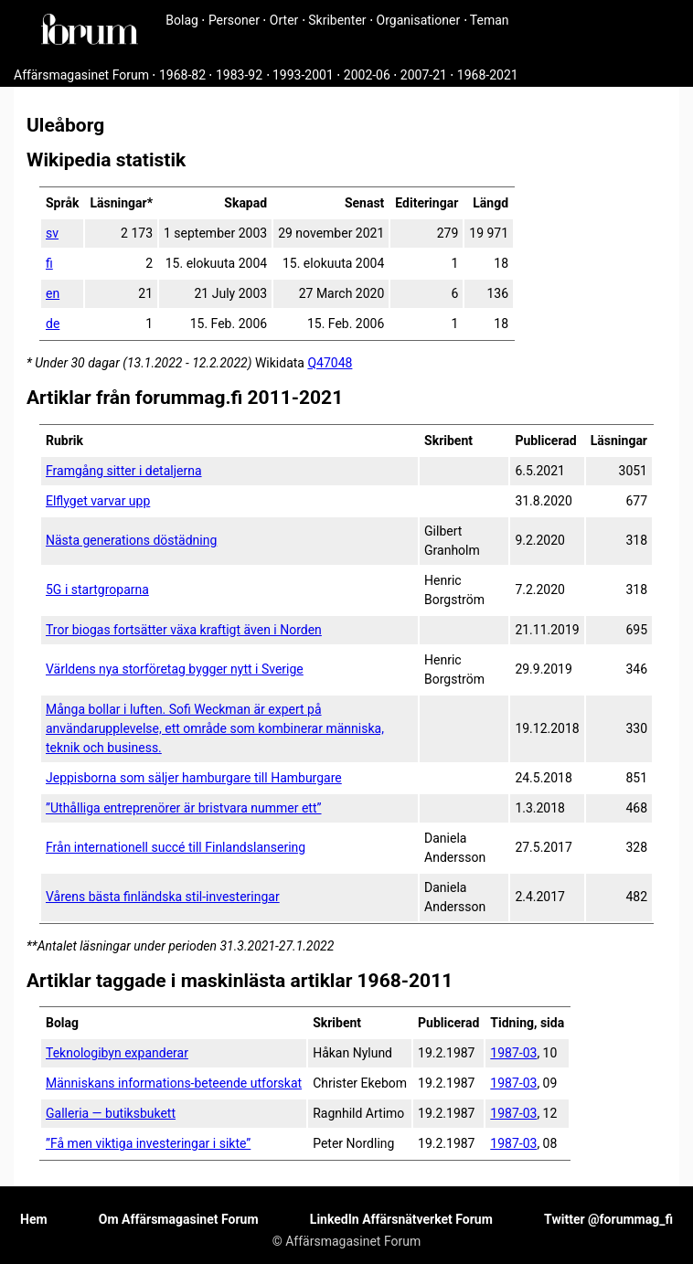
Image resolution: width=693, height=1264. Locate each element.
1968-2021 (487, 75)
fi (49, 263)
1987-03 (513, 1053)
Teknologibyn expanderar (117, 1053)
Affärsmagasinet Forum (81, 75)
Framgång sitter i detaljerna (124, 470)
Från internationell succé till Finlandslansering (175, 847)
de (52, 323)
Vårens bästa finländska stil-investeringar (163, 896)
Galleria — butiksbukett (111, 1113)
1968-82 (182, 75)
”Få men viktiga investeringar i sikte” (148, 1143)
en (52, 293)
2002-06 (367, 75)
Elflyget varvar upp (98, 501)
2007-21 (423, 75)
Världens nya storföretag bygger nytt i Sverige (175, 669)
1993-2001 (303, 75)
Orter (284, 20)
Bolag (181, 20)
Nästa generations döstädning (131, 540)
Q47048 (329, 363)
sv (52, 233)
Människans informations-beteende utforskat (174, 1083)
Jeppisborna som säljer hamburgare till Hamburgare (194, 777)
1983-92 (239, 75)
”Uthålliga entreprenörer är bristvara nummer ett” (184, 808)
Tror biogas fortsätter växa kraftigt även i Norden (184, 629)
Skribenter (337, 20)
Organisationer (419, 20)
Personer (234, 20)
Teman (489, 20)
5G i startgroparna (97, 589)
